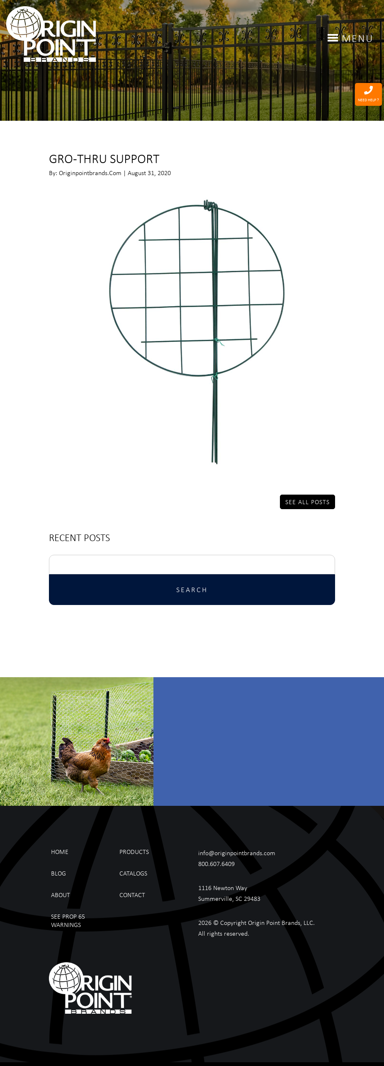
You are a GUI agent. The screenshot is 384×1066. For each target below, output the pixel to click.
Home (59, 851)
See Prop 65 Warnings (68, 920)
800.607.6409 (216, 863)
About (60, 894)
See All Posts (307, 501)
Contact (132, 894)
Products (134, 851)
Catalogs (133, 873)
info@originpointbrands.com (236, 852)
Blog (58, 873)
